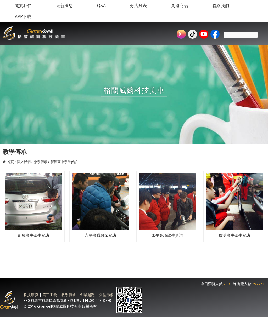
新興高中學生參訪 (64, 161)
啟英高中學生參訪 (234, 235)
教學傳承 (40, 161)
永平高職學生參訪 (167, 235)
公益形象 (106, 294)
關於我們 (24, 161)
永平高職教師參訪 (100, 235)
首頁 (10, 161)
